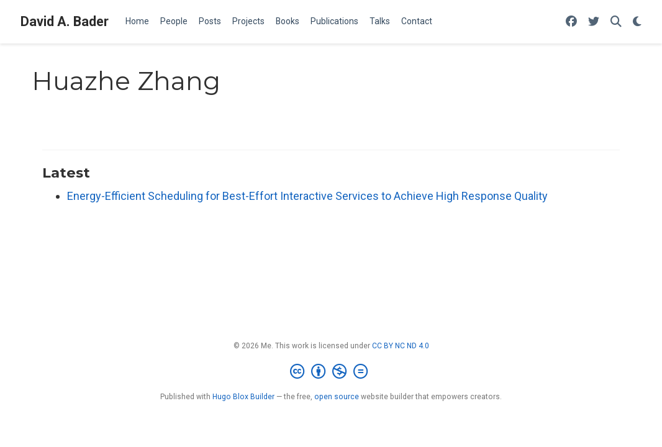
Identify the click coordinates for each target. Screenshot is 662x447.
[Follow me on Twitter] (593, 22)
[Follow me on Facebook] (571, 22)
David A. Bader (64, 21)
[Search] (616, 22)
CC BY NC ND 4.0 (400, 345)
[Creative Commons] (331, 372)
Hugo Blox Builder (243, 396)
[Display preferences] (637, 22)
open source (336, 396)
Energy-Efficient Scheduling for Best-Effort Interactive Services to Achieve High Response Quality (307, 195)
